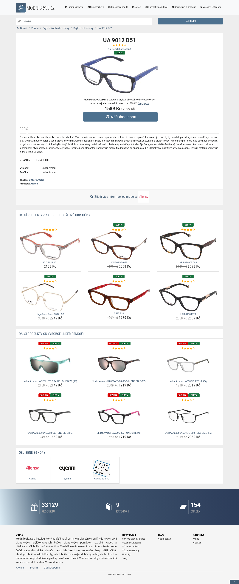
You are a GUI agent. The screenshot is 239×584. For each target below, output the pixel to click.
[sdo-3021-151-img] (50, 246)
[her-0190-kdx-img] (188, 297)
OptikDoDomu (52, 567)
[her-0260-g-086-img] (188, 246)
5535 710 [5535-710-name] (119, 313)
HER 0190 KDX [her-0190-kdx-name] (188, 314)
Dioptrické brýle (74, 7)
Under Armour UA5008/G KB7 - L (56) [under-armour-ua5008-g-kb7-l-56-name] (188, 381)
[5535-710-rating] (119, 281)
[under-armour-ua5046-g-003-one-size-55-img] (188, 416)
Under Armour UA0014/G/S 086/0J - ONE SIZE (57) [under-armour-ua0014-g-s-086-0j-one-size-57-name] (119, 381)
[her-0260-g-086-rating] (188, 230)
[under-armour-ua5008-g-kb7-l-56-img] (188, 364)
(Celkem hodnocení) (119, 49)
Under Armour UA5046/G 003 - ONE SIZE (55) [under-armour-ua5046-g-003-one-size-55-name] (188, 432)
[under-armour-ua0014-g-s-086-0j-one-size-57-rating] (119, 348)
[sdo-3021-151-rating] (50, 230)
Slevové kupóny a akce (133, 539)
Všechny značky (130, 546)
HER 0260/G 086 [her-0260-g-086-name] (188, 262)
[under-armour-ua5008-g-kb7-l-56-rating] (188, 348)
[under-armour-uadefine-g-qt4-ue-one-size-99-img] (50, 364)
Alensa (34, 183)
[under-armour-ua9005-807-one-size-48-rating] (119, 400)
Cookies (197, 542)
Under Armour (36, 179)
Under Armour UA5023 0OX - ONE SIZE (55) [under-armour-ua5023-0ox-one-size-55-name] (50, 432)
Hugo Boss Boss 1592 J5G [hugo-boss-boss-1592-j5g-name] (50, 314)
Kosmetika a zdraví (156, 7)
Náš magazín (164, 539)
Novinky (126, 554)
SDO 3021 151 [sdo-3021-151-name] (50, 262)
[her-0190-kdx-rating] (188, 281)
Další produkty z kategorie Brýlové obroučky (54, 215)
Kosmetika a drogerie (183, 7)
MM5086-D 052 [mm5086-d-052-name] (119, 262)
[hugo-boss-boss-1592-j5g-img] (50, 297)
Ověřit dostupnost (120, 116)
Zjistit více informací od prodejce (119, 197)
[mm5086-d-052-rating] (119, 230)
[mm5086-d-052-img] (119, 246)
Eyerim (34, 567)
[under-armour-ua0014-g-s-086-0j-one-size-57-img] (119, 364)
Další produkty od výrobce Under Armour (51, 334)
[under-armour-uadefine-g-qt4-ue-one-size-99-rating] (50, 348)
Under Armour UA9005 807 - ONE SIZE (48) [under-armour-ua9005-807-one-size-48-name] (119, 432)
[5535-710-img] (119, 297)
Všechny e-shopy (130, 550)
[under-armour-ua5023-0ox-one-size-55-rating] (50, 400)
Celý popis (143, 103)
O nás (196, 539)
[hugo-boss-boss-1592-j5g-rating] (50, 281)
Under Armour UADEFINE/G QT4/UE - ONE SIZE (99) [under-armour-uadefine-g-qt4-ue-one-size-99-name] (50, 381)
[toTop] (234, 582)
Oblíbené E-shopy (32, 452)
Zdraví (136, 7)
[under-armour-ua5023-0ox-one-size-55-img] (50, 416)
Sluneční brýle (95, 7)
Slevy (125, 558)
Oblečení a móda (118, 7)
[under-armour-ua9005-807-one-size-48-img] (119, 416)
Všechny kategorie (210, 7)
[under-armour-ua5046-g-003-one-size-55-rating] (188, 400)
